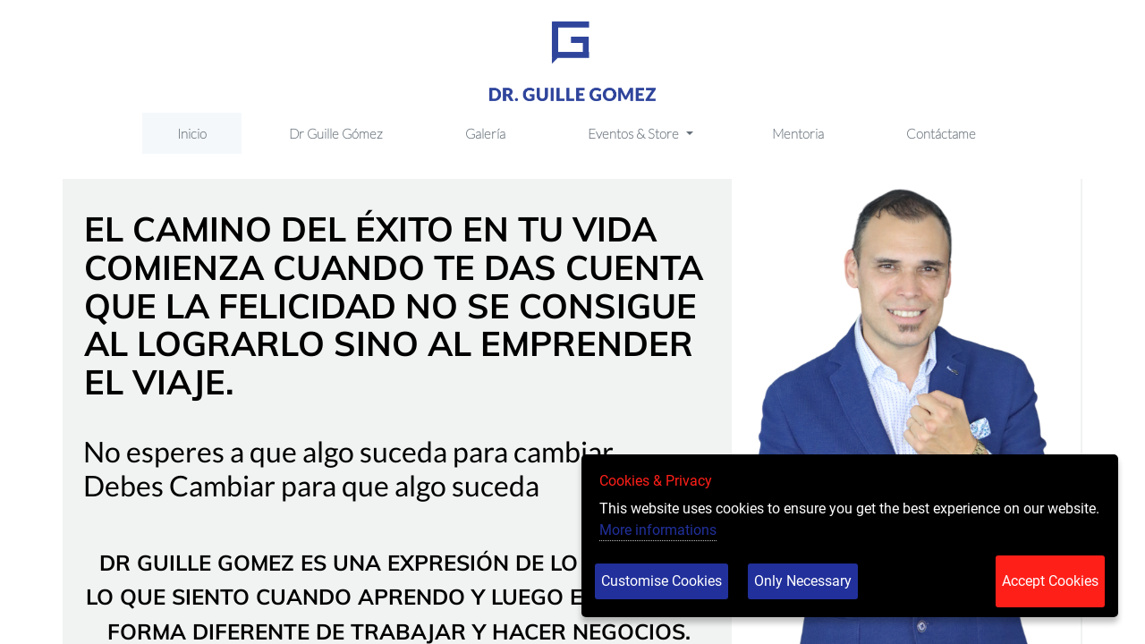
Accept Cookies (1050, 580)
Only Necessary (803, 580)
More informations (658, 529)
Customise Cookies (661, 580)
